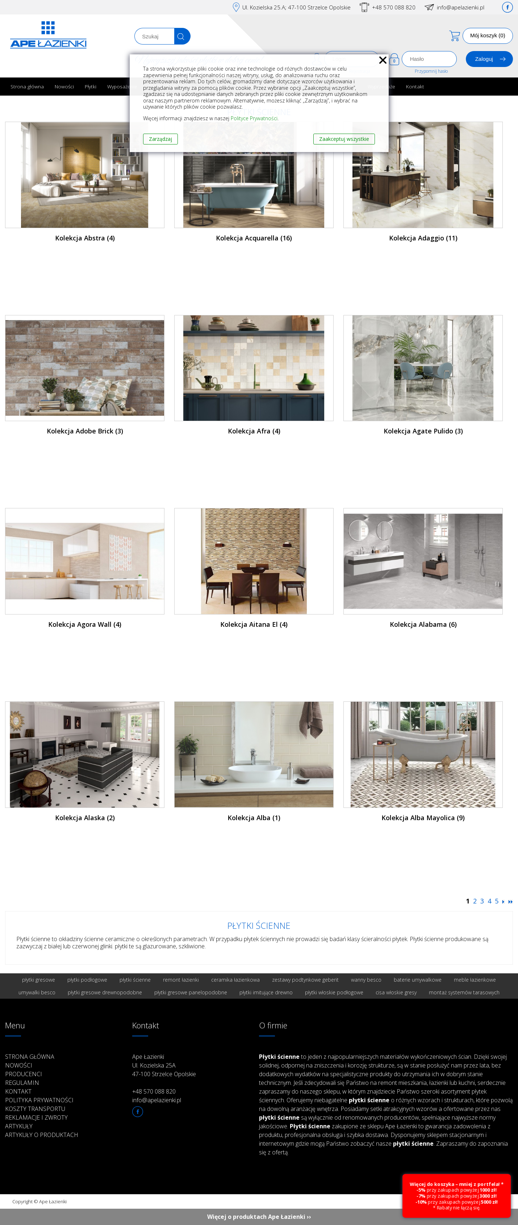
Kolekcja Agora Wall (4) (84, 624)
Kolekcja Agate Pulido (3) (423, 431)
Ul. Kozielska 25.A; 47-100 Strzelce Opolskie (296, 7)
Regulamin (22, 1083)
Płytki (90, 86)
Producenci (23, 1074)
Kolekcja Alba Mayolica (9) (423, 817)
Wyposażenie (122, 86)
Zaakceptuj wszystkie (344, 138)
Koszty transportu (35, 1109)
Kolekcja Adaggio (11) (423, 238)
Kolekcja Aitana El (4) (254, 624)
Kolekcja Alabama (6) (423, 624)
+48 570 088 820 (393, 7)
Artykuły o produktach (41, 1135)
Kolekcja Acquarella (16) (254, 238)
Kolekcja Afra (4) (254, 431)
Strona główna (27, 86)
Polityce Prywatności (254, 118)
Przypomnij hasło (431, 71)
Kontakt (415, 86)
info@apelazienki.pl (460, 7)
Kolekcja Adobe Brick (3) (85, 431)
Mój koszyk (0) (487, 35)
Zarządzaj (160, 138)
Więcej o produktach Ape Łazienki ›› (259, 1217)
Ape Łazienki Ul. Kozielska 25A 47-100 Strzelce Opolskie (164, 1065)
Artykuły (19, 1126)
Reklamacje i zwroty (36, 1117)
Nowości (64, 86)
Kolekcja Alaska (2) (85, 817)
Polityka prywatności (39, 1100)
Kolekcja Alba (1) (253, 817)
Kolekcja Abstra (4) (85, 238)
